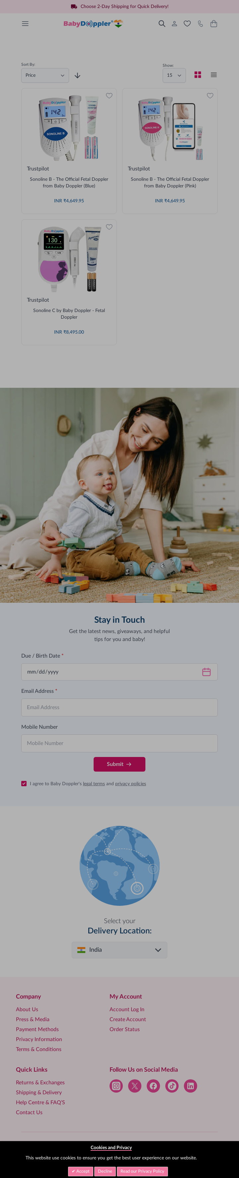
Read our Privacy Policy (142, 1171)
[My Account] (174, 23)
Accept (82, 1171)
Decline (105, 1171)
